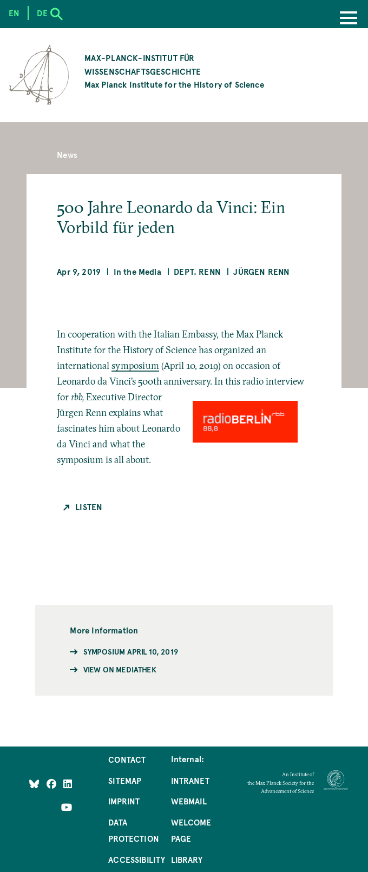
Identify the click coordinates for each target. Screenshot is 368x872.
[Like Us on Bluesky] (34, 783)
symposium (135, 366)
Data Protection (133, 830)
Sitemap (124, 780)
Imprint (124, 801)
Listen (88, 506)
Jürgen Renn (261, 271)
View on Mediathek (119, 669)
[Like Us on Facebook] (52, 783)
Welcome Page (191, 830)
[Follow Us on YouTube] (66, 807)
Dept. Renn (197, 271)
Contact (127, 759)
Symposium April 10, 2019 (130, 651)
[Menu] (348, 19)
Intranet (190, 780)
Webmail (189, 801)
